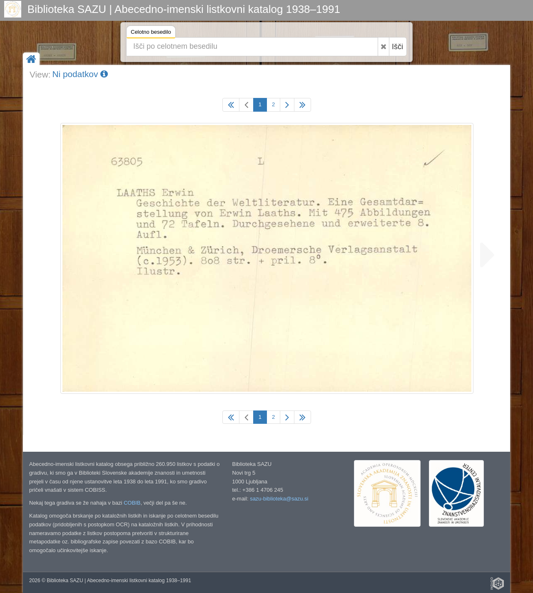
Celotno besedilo (151, 33)
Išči (397, 47)
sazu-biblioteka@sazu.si (279, 498)
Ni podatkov (80, 74)
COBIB (132, 503)
